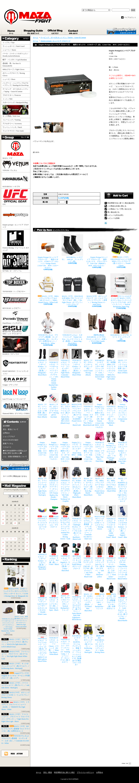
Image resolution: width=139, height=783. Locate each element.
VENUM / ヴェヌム (15, 166)
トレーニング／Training (11, 120)
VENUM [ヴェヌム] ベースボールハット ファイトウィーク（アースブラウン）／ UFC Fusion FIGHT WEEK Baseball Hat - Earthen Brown (9, 619)
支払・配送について (33, 31)
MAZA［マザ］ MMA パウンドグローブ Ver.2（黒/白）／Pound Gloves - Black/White (111, 479)
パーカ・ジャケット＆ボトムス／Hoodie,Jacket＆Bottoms (15, 55)
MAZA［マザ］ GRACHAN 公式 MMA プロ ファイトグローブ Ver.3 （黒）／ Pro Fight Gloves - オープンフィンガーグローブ (72, 289)
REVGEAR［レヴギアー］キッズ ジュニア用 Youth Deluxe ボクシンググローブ (77, 556)
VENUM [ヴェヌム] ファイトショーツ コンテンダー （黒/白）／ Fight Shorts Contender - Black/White (65, 363)
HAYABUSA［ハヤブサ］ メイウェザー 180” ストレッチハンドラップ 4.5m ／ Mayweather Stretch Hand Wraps (100, 364)
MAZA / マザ (15, 149)
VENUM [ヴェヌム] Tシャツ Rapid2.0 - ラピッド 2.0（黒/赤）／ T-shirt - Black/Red (65, 557)
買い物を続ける (113, 212)
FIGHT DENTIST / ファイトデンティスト (16, 366)
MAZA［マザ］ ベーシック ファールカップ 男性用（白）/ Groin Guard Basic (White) (123, 361)
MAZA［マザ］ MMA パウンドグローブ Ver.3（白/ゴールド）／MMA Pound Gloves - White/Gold (48, 288)
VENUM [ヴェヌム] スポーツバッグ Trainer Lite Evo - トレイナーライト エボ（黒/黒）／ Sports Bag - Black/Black (72, 328)
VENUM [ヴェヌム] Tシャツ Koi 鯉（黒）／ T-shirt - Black (54, 554)
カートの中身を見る (15, 466)
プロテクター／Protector (13, 95)
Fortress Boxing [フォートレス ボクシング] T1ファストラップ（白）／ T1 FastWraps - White (111, 446)
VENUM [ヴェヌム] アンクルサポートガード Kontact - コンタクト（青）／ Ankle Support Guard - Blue (123, 521)
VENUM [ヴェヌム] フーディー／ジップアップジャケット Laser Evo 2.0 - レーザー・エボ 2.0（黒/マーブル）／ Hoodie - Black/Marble (123, 602)
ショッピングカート (121, 31)
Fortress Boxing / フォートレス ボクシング (16, 240)
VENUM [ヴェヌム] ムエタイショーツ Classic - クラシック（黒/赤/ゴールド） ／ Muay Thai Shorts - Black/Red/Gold (88, 409)
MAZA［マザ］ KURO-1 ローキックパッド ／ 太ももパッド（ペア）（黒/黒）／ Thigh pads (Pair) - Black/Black (77, 482)
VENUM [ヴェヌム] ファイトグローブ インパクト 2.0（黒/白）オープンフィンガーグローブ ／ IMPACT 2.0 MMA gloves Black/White (42, 643)
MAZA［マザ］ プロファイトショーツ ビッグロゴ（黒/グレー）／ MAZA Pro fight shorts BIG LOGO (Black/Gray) (65, 408)
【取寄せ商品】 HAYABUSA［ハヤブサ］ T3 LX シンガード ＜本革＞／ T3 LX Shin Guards (96, 327)
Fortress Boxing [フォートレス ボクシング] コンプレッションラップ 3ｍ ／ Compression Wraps (123, 407)
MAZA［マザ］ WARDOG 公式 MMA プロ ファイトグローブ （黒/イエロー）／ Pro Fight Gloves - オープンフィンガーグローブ (123, 484)
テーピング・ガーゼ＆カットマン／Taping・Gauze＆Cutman (15, 90)
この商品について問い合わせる (119, 209)
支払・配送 (47, 772)
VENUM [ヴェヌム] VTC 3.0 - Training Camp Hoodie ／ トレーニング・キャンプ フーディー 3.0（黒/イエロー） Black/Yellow (123, 561)
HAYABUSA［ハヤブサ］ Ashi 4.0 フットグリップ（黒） (72, 248)
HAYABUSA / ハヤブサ (15, 180)
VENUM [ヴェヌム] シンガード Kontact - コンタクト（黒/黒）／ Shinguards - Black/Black (42, 362)
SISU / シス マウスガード (15, 330)
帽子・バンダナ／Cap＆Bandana (16, 60)
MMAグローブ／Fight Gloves (13, 69)
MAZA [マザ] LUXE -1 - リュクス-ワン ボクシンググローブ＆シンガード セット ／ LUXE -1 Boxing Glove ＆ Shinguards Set (15, 581)
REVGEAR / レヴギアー (15, 301)
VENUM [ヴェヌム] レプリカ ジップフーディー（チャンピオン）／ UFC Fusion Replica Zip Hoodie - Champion (54, 483)
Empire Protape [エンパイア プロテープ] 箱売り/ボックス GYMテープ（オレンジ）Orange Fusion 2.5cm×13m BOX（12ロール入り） (48, 251)
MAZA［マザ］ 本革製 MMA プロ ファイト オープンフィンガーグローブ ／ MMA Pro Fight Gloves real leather (111, 364)
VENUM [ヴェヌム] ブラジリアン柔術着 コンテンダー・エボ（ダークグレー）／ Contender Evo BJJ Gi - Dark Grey (88, 522)
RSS (13, 753)
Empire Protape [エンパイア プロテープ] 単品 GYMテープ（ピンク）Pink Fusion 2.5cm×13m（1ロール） (88, 446)
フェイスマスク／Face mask (13, 131)
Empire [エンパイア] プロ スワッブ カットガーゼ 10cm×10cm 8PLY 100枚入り (77, 444)
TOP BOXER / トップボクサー (15, 282)
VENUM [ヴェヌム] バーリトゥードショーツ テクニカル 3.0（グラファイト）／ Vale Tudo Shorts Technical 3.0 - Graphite (65, 484)
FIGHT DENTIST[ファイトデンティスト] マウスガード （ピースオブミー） (42, 517)
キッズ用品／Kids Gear (15, 111)
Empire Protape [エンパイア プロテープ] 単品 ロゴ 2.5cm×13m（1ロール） (42, 443)
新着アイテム (8, 444)
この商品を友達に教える (116, 206)
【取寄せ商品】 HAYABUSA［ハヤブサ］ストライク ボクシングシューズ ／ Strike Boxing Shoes (100, 638)
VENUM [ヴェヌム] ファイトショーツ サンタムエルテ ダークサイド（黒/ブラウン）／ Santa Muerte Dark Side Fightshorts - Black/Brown (77, 602)
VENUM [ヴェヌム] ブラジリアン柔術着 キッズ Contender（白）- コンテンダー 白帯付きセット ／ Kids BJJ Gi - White (48, 328)
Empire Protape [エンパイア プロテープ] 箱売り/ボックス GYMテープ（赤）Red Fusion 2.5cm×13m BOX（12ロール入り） (100, 410)
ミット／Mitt (7, 99)
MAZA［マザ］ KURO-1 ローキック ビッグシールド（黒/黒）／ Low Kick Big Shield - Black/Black (88, 481)
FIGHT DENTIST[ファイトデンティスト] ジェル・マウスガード (54, 516)
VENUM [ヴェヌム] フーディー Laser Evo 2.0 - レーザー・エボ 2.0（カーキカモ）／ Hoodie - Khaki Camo (42, 599)
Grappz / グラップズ (15, 381)
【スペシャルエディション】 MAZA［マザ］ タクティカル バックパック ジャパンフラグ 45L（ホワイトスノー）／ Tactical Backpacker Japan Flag (121, 290)
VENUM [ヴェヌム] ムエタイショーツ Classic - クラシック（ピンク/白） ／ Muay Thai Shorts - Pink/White (100, 446)
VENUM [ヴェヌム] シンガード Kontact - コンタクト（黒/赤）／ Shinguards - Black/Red (42, 556)
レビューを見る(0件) (115, 215)
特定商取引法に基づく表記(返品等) (120, 203)
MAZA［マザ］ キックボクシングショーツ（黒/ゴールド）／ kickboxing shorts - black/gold (15, 666)
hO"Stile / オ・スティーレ (15, 262)
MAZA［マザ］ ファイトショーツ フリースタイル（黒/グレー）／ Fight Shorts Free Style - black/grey (42, 481)
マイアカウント (130, 17)
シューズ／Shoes (9, 79)
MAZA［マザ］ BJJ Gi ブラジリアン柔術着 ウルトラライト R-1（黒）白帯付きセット (15, 728)
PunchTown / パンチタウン (15, 317)
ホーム (11, 31)
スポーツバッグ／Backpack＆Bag (16, 103)
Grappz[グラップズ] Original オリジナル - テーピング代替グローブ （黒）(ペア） (15, 675)
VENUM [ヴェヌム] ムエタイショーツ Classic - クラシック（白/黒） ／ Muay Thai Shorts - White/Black (54, 639)
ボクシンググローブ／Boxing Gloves (14, 74)
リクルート (7, 447)
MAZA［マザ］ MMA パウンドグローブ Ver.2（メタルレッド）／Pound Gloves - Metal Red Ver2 (100, 481)
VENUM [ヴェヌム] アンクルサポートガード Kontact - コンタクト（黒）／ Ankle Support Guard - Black (111, 521)
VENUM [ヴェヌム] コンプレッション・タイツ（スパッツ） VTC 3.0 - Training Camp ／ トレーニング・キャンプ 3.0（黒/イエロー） (65, 643)
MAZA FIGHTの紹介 (10, 440)
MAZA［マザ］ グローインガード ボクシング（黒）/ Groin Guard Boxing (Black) (88, 362)
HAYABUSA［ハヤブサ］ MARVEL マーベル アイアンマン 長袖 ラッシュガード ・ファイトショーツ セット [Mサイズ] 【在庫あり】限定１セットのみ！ (77, 645)
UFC (15, 197)
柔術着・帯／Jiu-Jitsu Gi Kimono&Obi (12, 64)
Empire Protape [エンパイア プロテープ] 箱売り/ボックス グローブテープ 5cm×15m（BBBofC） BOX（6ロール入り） (96, 250)
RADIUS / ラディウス (15, 345)
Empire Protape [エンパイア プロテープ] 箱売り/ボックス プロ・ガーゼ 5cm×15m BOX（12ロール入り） (65, 446)
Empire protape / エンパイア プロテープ (16, 217)
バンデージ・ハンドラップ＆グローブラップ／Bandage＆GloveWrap (16, 84)
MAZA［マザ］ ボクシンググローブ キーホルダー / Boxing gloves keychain (54, 405)
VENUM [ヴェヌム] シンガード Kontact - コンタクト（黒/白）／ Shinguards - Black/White (77, 362)
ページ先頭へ (126, 763)
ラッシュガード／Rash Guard (14, 46)
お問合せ (73, 31)
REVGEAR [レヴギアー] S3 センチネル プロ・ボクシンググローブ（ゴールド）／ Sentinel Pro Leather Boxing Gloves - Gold (65, 522)
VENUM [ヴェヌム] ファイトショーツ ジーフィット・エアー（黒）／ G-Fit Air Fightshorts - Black (111, 409)
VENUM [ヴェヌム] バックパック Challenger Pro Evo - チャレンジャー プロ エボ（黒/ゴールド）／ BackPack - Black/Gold (77, 522)
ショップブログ (55, 31)
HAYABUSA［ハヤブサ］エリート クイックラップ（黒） (121, 326)
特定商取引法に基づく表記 (64, 772)
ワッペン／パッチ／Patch (12, 127)
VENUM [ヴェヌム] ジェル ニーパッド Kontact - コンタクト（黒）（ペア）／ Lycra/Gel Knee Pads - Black (123, 447)
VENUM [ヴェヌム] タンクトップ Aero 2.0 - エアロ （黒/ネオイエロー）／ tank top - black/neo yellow (100, 560)
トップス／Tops (10, 43)
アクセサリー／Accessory (12, 124)
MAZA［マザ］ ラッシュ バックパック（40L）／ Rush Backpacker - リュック (100, 596)
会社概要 (6, 426)
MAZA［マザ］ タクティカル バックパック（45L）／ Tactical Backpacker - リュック (65, 597)
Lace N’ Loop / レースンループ (15, 393)
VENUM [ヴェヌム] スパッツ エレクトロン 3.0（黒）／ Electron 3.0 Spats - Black (54, 597)
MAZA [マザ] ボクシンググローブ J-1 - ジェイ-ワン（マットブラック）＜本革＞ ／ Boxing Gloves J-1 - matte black (96, 289)
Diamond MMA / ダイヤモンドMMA (16, 407)
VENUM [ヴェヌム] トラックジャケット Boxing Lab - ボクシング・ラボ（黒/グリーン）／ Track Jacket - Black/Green (111, 561)
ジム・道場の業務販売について (15, 457)
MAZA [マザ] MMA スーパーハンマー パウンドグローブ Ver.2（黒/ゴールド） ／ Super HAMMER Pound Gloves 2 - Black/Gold (77, 409)
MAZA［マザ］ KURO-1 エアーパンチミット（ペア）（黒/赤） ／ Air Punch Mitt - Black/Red (88, 597)
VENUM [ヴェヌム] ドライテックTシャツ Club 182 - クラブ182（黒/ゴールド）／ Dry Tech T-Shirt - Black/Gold (88, 560)
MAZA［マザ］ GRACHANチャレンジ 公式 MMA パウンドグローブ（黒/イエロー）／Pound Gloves (121, 250)
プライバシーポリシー (85, 772)
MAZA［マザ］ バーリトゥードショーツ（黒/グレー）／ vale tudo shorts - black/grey (15, 685)
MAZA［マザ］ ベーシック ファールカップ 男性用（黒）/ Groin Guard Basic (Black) (42, 405)
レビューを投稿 (113, 218)
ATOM (19, 753)
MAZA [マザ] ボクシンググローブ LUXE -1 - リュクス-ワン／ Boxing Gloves (15, 695)
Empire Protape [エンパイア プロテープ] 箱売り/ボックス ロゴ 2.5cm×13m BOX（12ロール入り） (54, 445)
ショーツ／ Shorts (10, 50)
